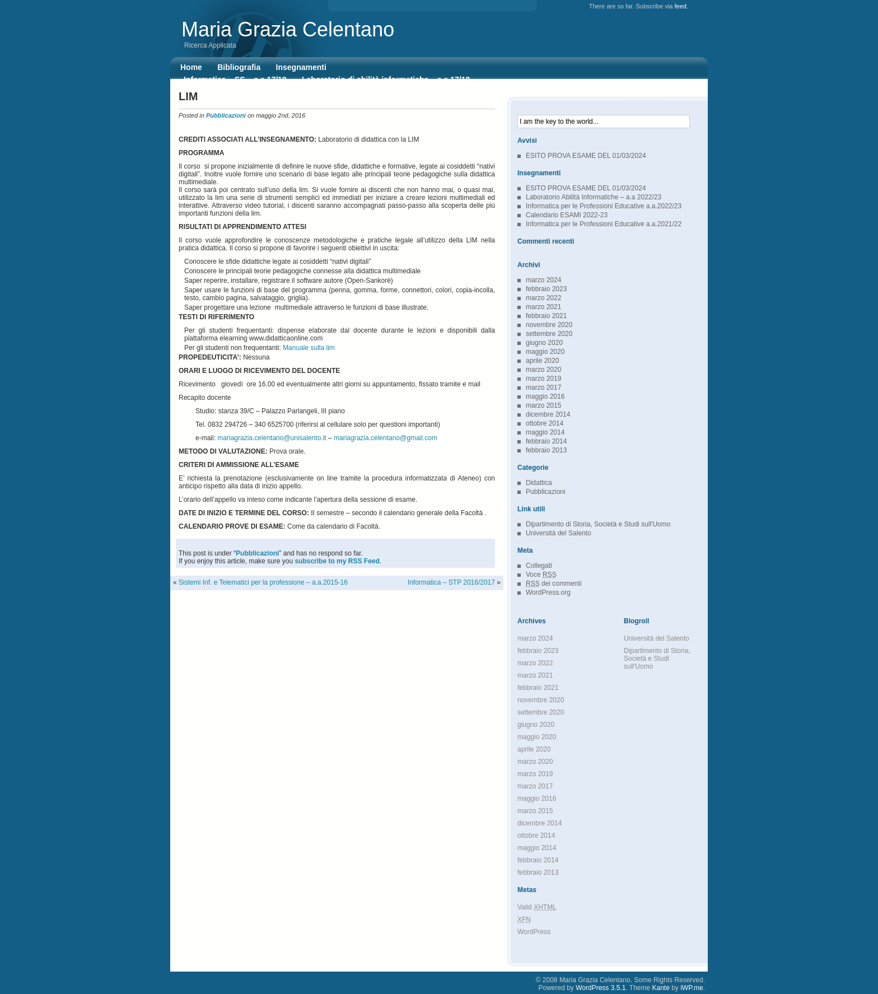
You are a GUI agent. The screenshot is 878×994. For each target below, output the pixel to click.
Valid (537, 907)
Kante (661, 988)
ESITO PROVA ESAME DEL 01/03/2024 (586, 156)
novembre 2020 (549, 325)
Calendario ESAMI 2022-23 (567, 215)
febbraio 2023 (546, 289)
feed (680, 6)
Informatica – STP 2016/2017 (451, 582)
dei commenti (553, 583)
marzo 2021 (543, 307)
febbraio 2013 (546, 450)
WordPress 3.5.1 (600, 988)
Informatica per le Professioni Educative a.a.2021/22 (603, 224)
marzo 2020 (543, 370)
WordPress (533, 932)
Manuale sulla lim (309, 348)
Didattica (539, 483)
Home (191, 67)
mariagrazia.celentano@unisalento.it (271, 438)
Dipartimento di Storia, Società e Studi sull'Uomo (598, 524)
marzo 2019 (543, 378)
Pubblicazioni (226, 115)
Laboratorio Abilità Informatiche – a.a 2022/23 (593, 197)
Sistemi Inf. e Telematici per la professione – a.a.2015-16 (263, 582)
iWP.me (691, 988)
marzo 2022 (543, 298)
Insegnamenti (301, 67)
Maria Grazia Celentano (287, 29)
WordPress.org (548, 592)
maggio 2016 (545, 396)
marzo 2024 (543, 280)
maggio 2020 (545, 352)
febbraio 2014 (546, 441)
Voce (541, 574)
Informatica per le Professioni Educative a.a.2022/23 (603, 206)
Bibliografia (238, 67)
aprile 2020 (542, 361)
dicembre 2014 (548, 414)
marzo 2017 (543, 387)
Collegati (539, 566)
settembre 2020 (549, 334)
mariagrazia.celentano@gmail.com (385, 438)
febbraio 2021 (546, 316)
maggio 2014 (545, 432)
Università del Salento (558, 533)
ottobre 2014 (544, 423)
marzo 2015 (543, 405)
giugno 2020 (544, 343)
